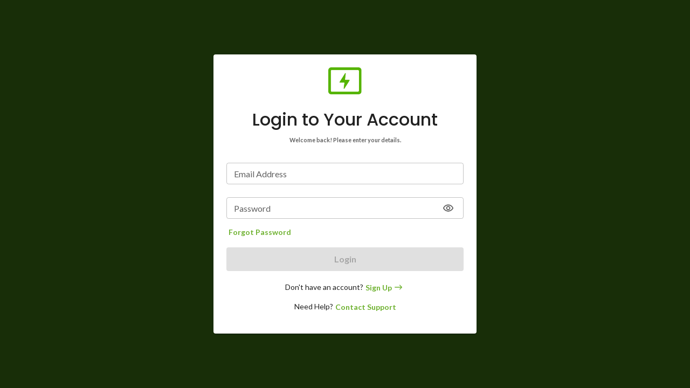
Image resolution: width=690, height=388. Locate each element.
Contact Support (365, 306)
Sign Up (385, 287)
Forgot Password (260, 232)
